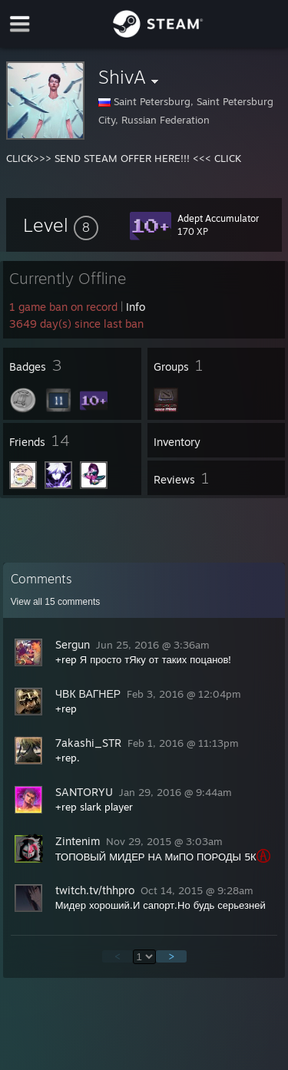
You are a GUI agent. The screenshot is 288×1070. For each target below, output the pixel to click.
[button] (60, 225)
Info (135, 306)
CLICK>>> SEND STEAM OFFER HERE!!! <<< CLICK (123, 158)
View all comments (56, 601)
